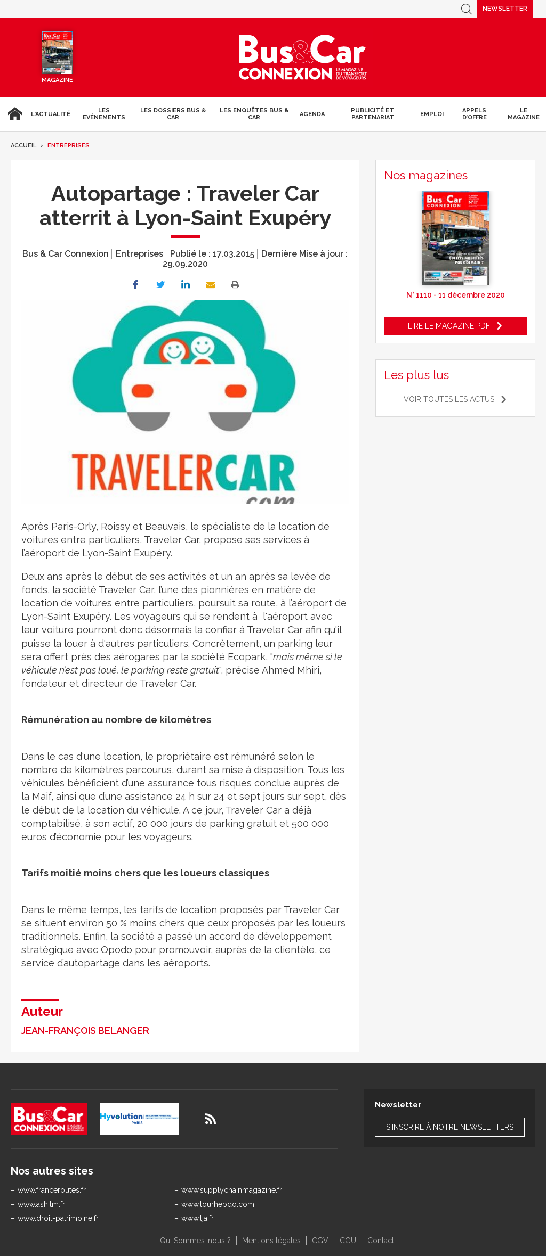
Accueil (13, 113)
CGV (320, 1240)
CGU (348, 1240)
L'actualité (50, 114)
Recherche (467, 9)
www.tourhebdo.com (217, 1204)
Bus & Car (302, 57)
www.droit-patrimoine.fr (58, 1218)
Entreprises (68, 145)
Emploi (432, 114)
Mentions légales (271, 1240)
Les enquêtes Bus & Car (254, 114)
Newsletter (505, 8)
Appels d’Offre (474, 114)
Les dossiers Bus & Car (173, 114)
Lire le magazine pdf (449, 326)
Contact (380, 1240)
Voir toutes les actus (449, 399)
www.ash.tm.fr (41, 1204)
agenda (312, 114)
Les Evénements (104, 114)
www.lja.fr (197, 1218)
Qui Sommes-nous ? (195, 1240)
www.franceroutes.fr (52, 1190)
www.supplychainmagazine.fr (231, 1190)
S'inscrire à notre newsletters (449, 1127)
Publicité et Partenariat (372, 114)
